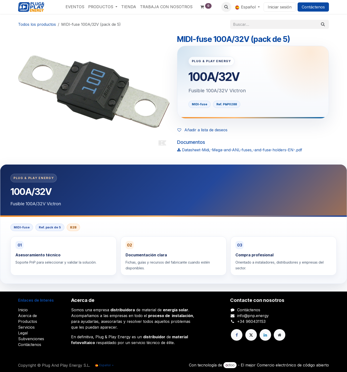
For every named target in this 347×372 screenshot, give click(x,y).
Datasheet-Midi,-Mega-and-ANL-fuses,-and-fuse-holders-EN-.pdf (239, 149)
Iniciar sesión (280, 7)
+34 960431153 (251, 321)
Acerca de (27, 315)
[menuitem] (75, 7)
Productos (27, 321)
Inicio (23, 309)
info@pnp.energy (253, 315)
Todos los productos (37, 24)
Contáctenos (313, 7)
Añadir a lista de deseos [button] (202, 129)
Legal (23, 333)
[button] (226, 7)
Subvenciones (31, 338)
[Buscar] (323, 24)
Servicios (26, 327)
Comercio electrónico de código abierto (293, 365)
